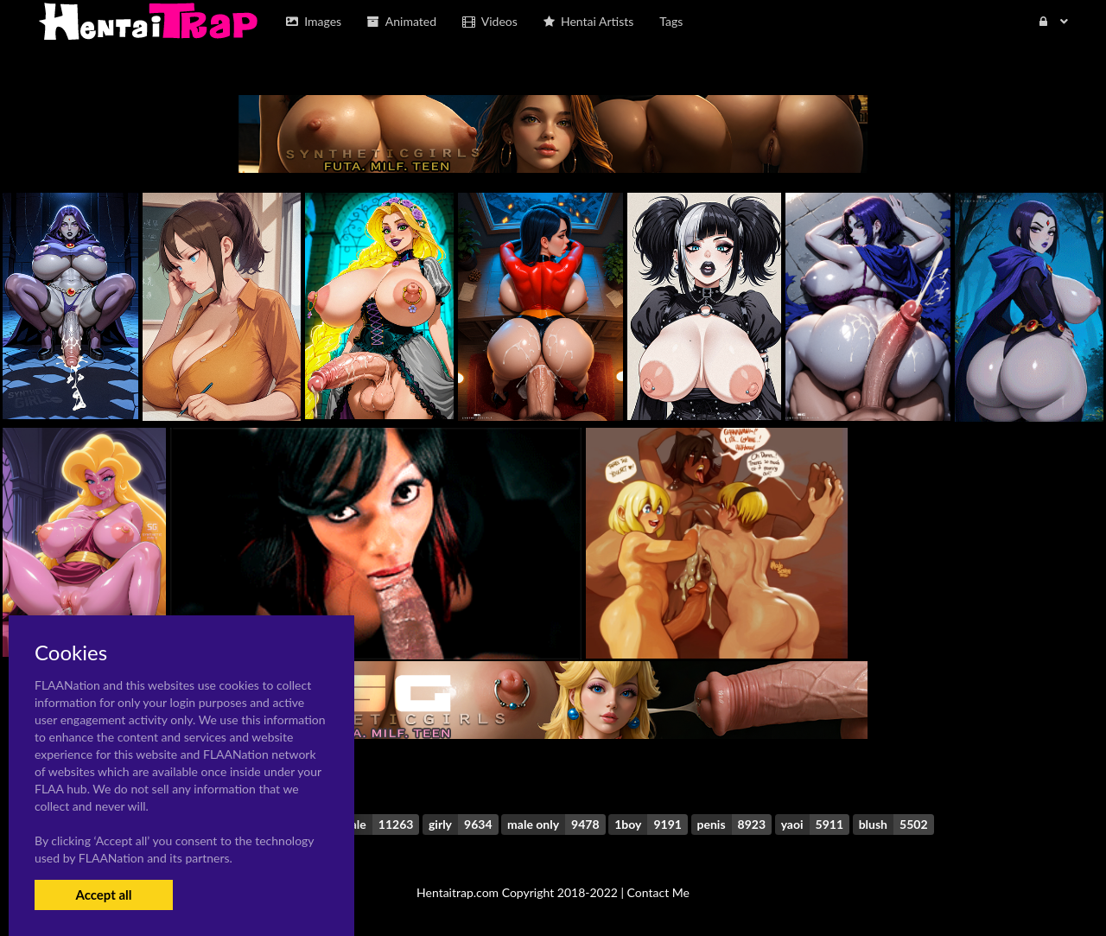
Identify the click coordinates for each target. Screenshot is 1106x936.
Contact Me (658, 892)
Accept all (103, 894)
